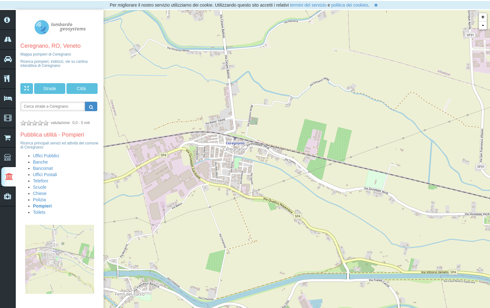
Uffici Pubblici (46, 155)
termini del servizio (308, 5)
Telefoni (40, 180)
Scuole (39, 187)
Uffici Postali (45, 174)
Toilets (39, 212)
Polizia (39, 199)
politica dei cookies (349, 5)
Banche (40, 162)
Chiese (40, 193)
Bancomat (43, 168)
